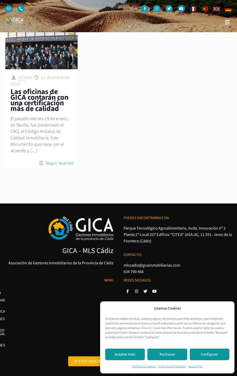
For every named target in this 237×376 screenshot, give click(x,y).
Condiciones (102, 326)
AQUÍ (150, 328)
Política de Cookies (144, 366)
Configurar (209, 354)
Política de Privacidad (172, 366)
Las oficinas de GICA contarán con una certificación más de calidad (39, 100)
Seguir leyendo (59, 163)
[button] (227, 22)
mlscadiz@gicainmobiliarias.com (152, 265)
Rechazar (167, 354)
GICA (22, 77)
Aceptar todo (125, 354)
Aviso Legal (195, 366)
